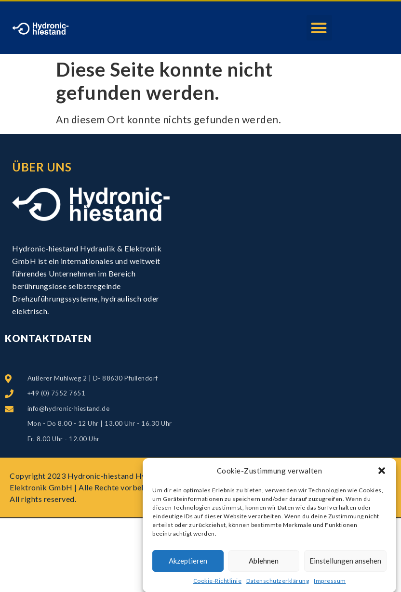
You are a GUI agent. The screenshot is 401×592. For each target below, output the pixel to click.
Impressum (330, 583)
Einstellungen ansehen (345, 563)
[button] (382, 473)
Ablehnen (264, 563)
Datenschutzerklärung (277, 583)
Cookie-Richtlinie (217, 583)
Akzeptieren (188, 563)
